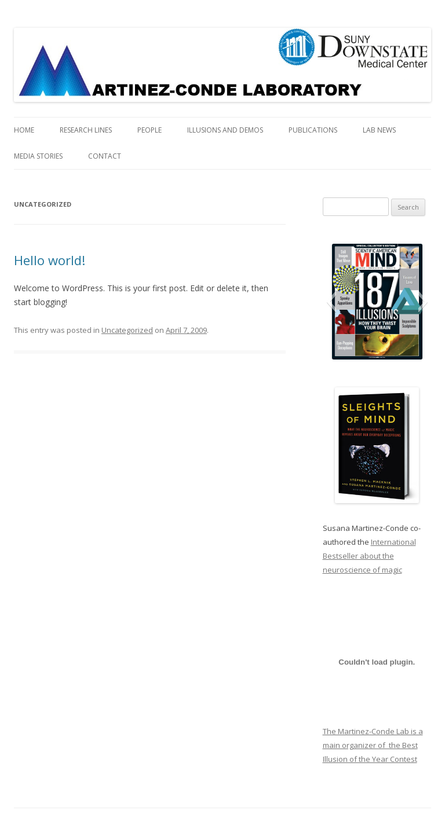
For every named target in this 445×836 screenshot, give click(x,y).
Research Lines (86, 130)
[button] (331, 301)
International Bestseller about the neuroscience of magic (369, 556)
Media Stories (38, 156)
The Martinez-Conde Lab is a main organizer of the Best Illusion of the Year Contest (373, 745)
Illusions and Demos (225, 130)
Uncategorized (127, 330)
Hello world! (49, 260)
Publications (313, 130)
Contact (104, 156)
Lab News (379, 130)
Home (24, 130)
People (149, 130)
